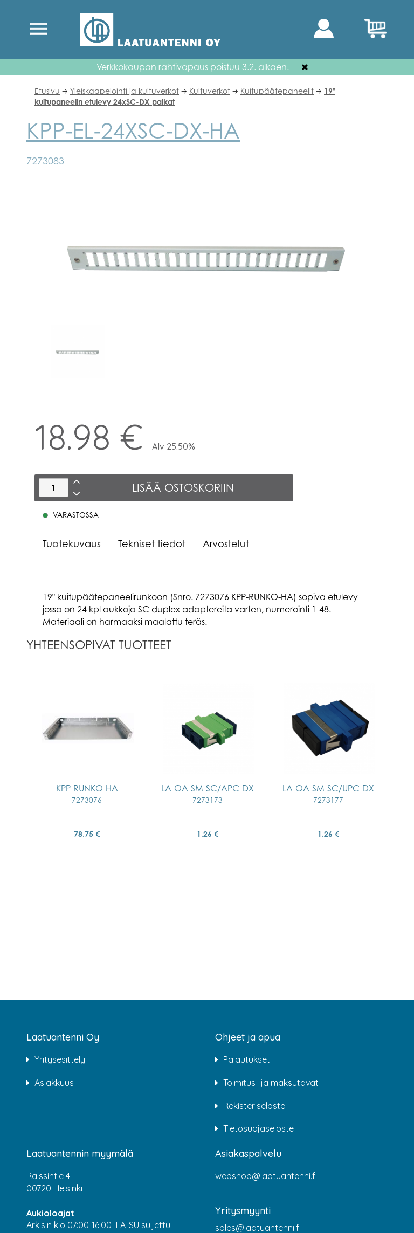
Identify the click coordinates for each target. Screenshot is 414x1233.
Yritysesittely (59, 1059)
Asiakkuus (54, 1082)
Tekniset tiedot (151, 543)
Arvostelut (226, 543)
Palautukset (246, 1059)
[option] (77, 351)
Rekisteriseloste (254, 1105)
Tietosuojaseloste (258, 1128)
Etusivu (47, 90)
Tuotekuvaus (72, 543)
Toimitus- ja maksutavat (271, 1082)
